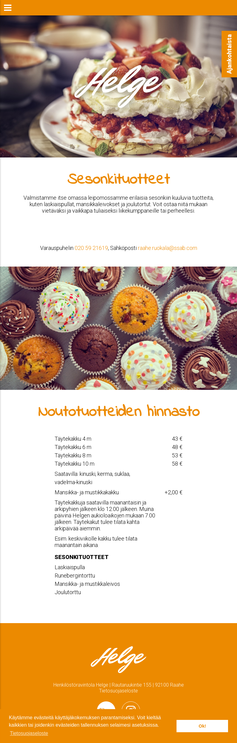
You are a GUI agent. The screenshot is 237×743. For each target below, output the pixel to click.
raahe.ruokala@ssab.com (167, 248)
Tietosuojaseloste (118, 691)
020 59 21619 (91, 248)
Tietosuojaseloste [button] (29, 733)
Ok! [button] (202, 726)
